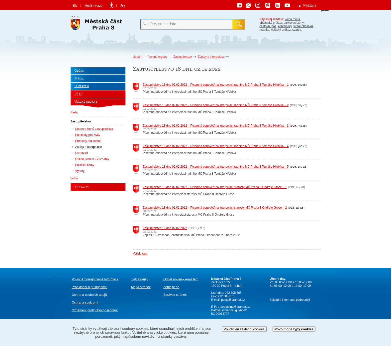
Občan (79, 70)
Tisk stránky (139, 279)
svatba (297, 29)
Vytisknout (140, 253)
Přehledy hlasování (88, 141)
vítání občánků (303, 26)
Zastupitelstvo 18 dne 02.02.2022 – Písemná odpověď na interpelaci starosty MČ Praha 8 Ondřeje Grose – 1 (215, 187)
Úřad (78, 94)
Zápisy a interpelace (211, 56)
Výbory (80, 171)
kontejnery (285, 26)
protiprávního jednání (95, 310)
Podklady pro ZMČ (87, 135)
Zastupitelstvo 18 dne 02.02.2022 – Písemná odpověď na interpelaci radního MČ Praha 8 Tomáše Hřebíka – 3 (216, 125)
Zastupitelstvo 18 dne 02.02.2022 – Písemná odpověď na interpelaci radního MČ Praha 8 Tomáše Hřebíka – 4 (216, 146)
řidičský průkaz (281, 29)
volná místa (292, 19)
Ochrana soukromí (85, 302)
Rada (74, 112)
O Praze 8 (82, 86)
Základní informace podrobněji (290, 300)
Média (79, 78)
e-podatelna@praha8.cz (233, 307)
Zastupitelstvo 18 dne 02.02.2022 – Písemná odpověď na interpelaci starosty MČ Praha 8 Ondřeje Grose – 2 (215, 207)
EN (75, 5)
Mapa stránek (141, 287)
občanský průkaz (271, 22)
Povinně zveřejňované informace (95, 279)
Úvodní (137, 56)
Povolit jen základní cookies (244, 329)
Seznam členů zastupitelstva (94, 129)
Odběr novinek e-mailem (180, 279)
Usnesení (81, 153)
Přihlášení (309, 5)
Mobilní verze (93, 5)
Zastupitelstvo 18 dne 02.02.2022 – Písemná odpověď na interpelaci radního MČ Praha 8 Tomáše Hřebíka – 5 (216, 166)
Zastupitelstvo (182, 56)
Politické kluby (84, 165)
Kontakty (82, 187)
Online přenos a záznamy (92, 159)
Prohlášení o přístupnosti (89, 287)
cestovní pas (268, 26)
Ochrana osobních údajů (89, 295)
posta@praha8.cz (233, 300)
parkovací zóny (294, 22)
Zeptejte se (171, 287)
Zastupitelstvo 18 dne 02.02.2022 (165, 228)
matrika (264, 29)
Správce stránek (175, 295)
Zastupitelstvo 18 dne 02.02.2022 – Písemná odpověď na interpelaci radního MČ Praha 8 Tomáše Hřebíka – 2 (216, 105)
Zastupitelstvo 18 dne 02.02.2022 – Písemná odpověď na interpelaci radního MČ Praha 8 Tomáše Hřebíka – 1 (216, 84)
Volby (74, 178)
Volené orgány (158, 56)
